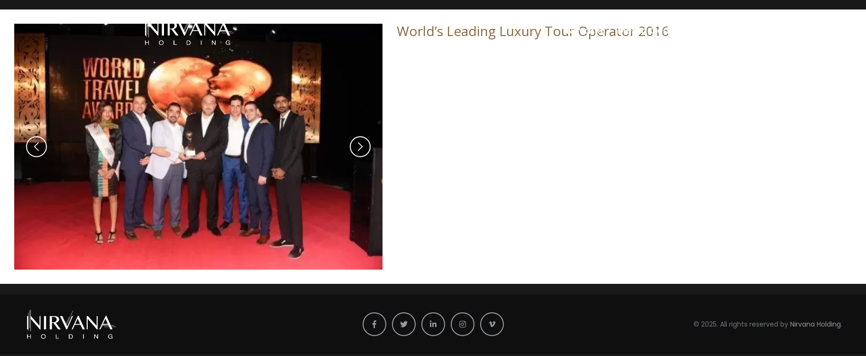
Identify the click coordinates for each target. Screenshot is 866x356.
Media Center (650, 30)
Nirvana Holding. (816, 324)
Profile (710, 30)
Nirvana (584, 30)
